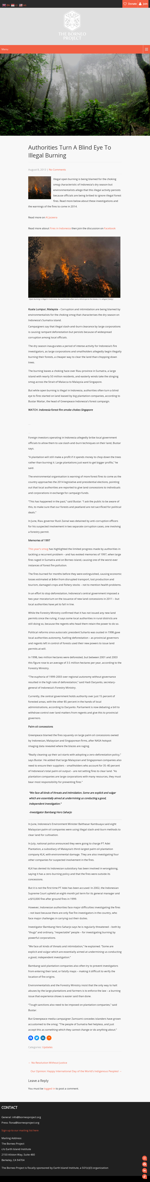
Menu (5, 49)
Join (145, 3)
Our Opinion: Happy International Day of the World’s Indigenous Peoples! (76, 1071)
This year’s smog (38, 549)
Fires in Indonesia (60, 228)
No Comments (57, 169)
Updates (47, 1047)
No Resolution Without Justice (47, 1062)
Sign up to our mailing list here (20, 1130)
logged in (49, 1088)
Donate (132, 3)
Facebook (110, 228)
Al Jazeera (51, 217)
